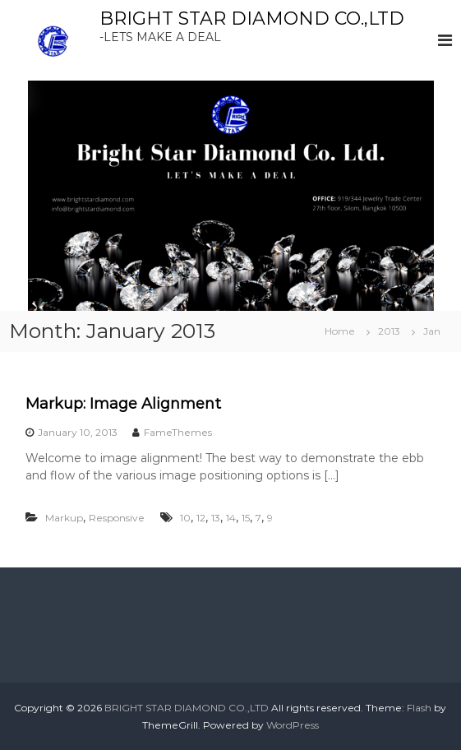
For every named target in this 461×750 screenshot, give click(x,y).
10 (185, 518)
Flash (419, 707)
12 (200, 518)
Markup (64, 518)
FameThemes (178, 432)
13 (215, 518)
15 (246, 518)
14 (231, 518)
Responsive (117, 518)
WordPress (292, 725)
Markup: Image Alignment (123, 404)
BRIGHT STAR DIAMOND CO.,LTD (251, 18)
